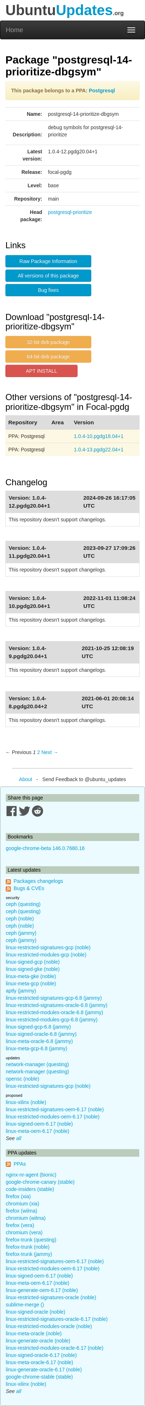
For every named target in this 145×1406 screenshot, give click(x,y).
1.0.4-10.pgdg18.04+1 (98, 436)
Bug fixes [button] (48, 290)
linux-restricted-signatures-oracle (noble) (51, 1297)
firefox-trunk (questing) (31, 1240)
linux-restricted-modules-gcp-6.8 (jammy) (51, 1019)
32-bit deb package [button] (48, 342)
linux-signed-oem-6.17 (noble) (39, 1124)
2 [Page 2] (38, 752)
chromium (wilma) (25, 1218)
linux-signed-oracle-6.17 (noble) (41, 1355)
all (18, 1138)
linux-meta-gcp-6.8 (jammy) (36, 1048)
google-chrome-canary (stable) (40, 1182)
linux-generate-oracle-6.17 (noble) (44, 1369)
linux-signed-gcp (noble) (33, 962)
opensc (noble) (22, 1079)
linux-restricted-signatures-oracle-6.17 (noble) (56, 1319)
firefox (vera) (20, 1225)
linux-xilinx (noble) (26, 1102)
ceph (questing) (23, 904)
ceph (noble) (20, 918)
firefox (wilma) (21, 1211)
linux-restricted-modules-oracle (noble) (49, 1326)
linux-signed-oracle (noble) (35, 1312)
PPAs (20, 1164)
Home (14, 30)
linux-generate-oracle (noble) (38, 1341)
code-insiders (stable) (30, 1189)
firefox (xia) (18, 1196)
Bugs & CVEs (29, 888)
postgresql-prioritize (70, 212)
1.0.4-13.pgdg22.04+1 (98, 449)
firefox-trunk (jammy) (29, 1254)
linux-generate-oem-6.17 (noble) (42, 1290)
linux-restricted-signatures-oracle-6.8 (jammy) (56, 1005)
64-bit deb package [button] (48, 356)
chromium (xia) (22, 1203)
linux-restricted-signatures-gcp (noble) (48, 947)
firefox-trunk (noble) (27, 1247)
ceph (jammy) (21, 933)
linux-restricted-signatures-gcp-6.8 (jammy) (54, 998)
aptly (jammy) (21, 991)
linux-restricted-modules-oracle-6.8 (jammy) (54, 1012)
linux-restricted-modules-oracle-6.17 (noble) (55, 1348)
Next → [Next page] (49, 752)
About (25, 779)
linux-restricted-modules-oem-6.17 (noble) (53, 1117)
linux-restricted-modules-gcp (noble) (46, 955)
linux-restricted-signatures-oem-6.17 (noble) (55, 1109)
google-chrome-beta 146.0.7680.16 (45, 848)
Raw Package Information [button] (48, 261)
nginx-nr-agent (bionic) (31, 1175)
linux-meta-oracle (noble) (34, 1333)
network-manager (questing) (37, 1064)
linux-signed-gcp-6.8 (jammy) (38, 1027)
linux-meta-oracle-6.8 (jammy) (39, 1041)
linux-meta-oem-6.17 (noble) (37, 1131)
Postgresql (102, 90)
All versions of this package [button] (48, 276)
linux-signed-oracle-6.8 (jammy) (41, 1034)
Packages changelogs (38, 881)
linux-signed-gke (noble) (33, 969)
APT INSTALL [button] (41, 371)
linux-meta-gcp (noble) (31, 983)
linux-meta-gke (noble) (31, 976)
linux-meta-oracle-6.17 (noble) (39, 1362)
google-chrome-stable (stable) (39, 1377)
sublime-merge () (25, 1305)
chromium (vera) (24, 1232)
